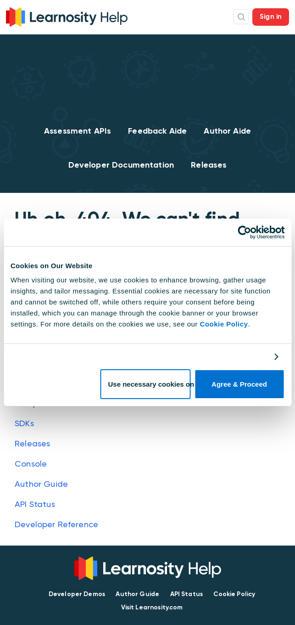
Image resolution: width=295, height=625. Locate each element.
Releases (209, 165)
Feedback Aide (157, 131)
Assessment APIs (77, 131)
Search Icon (241, 16)
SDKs (24, 423)
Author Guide (41, 484)
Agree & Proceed (239, 384)
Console (31, 463)
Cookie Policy (224, 324)
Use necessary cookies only (149, 384)
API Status (35, 504)
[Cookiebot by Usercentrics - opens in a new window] (244, 232)
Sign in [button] (271, 16)
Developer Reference (56, 524)
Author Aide (227, 131)
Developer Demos (77, 594)
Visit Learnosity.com (152, 607)
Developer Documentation (121, 165)
